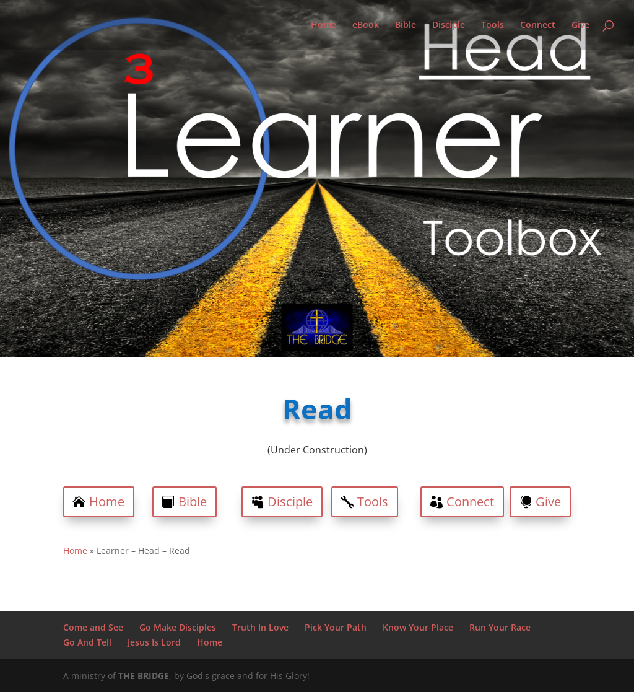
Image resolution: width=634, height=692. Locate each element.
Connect (537, 25)
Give (580, 25)
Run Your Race (500, 627)
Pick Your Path (336, 627)
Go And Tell (87, 642)
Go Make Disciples (177, 627)
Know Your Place (418, 627)
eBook (365, 25)
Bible (405, 25)
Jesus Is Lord (154, 642)
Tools (492, 25)
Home (323, 25)
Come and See (93, 627)
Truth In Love (260, 627)
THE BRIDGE (143, 675)
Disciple (448, 25)
